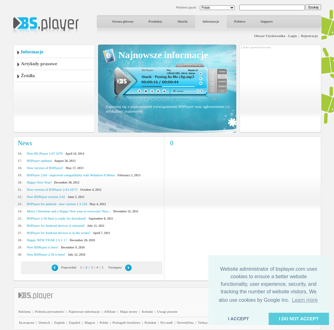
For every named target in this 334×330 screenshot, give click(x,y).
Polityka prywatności (49, 311)
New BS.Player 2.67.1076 (45, 153)
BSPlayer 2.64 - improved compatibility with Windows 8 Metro (71, 175)
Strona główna (123, 21)
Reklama (25, 311)
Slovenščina (185, 322)
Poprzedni (68, 267)
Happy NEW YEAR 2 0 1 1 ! (47, 240)
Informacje (211, 21)
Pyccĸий (166, 322)
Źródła (28, 75)
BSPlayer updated (39, 160)
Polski (104, 322)
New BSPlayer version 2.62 (46, 197)
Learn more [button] (305, 300)
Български (27, 322)
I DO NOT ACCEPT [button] (299, 318)
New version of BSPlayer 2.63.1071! (52, 189)
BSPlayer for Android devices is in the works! (58, 233)
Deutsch (44, 322)
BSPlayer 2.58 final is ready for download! (56, 218)
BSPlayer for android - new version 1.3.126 (57, 204)
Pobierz (239, 21)
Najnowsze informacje (84, 311)
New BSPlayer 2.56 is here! (46, 254)
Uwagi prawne (167, 311)
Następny (115, 267)
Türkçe (203, 322)
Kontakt (147, 311)
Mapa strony (128, 311)
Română (150, 322)
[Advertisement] (280, 89)
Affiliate (110, 311)
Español (74, 322)
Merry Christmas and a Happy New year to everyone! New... (69, 211)
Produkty (155, 21)
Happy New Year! (39, 182)
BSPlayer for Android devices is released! (56, 225)
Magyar (90, 322)
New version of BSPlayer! (45, 168)
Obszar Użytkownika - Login (275, 36)
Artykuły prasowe (39, 63)
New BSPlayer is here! (42, 247)
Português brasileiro (126, 322)
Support (266, 21)
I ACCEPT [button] (238, 318)
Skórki (183, 21)
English (59, 322)
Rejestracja (309, 36)
